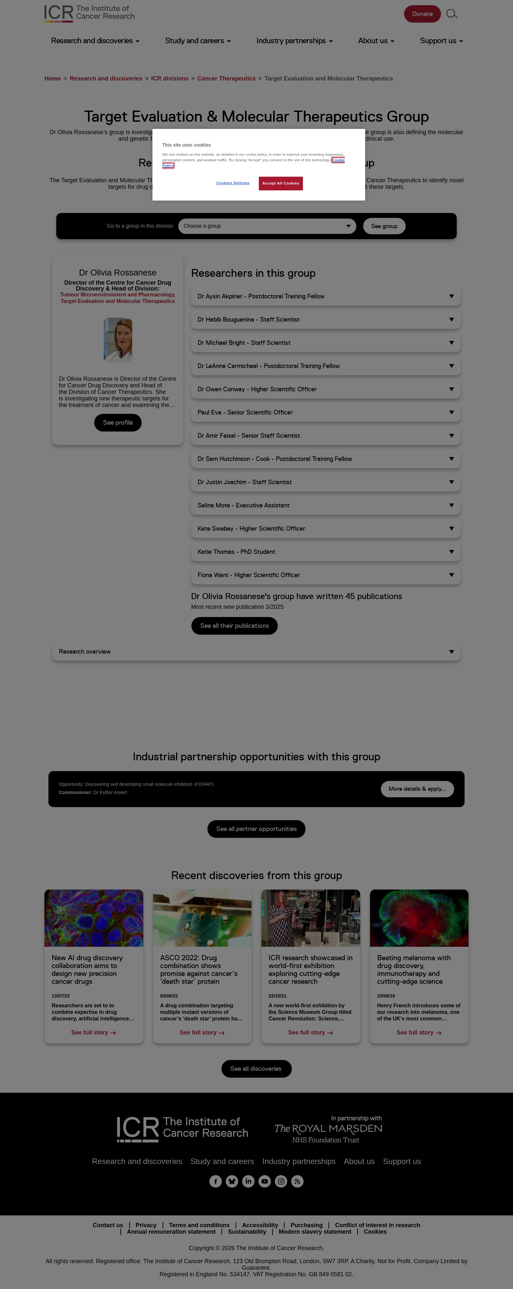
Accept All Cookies (280, 183)
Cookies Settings (232, 183)
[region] (258, 165)
